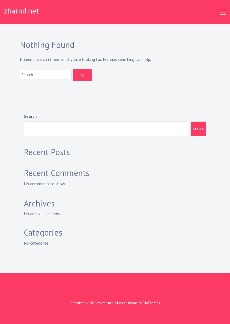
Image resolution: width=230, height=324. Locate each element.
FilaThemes (151, 303)
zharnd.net (21, 10)
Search (30, 116)
